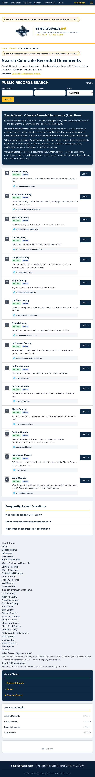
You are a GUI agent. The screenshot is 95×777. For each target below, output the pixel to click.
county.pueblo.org (23, 447)
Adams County (20, 171)
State (69, 88)
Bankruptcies (8, 646)
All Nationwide (8, 636)
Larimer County (20, 386)
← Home (8, 689)
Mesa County (19, 409)
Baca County (8, 606)
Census (5, 649)
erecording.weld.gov (24, 493)
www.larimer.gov (23, 401)
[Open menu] (91, 2)
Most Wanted (8, 640)
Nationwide (16, 3)
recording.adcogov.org (25, 186)
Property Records (10, 580)
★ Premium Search (11, 559)
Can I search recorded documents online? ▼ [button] (28, 521)
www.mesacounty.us (25, 424)
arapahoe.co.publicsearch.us (28, 209)
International (49, 3)
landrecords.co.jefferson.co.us (29, 358)
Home (5, 3)
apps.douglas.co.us (24, 272)
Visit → (85, 174)
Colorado (13, 48)
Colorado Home (9, 550)
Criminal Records (10, 566)
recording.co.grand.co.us (26, 335)
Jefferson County (22, 343)
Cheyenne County (10, 623)
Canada (37, 3)
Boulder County (20, 217)
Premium (79, 2)
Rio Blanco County (22, 455)
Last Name (39, 88)
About (60, 3)
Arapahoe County (21, 194)
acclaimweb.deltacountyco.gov (29, 249)
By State (27, 3)
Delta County (19, 237)
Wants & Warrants (10, 570)
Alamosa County (9, 596)
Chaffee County (9, 619)
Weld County (19, 478)
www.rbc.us (21, 470)
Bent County (8, 609)
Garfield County (20, 300)
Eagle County (19, 280)
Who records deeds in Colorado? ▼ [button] (23, 515)
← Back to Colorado (14, 683)
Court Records (9, 576)
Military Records (9, 643)
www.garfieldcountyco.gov (27, 315)
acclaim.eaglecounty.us (26, 292)
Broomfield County (11, 616)
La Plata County (20, 366)
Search (7, 99)
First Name (7, 88)
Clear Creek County (11, 626)
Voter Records (9, 586)
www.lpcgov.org (22, 378)
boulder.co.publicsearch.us (27, 229)
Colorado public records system (26, 74)
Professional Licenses (12, 573)
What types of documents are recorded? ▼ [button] (27, 528)
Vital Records (8, 583)
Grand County (19, 323)
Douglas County (20, 257)
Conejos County (9, 629)
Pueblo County (20, 432)
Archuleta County (10, 603)
